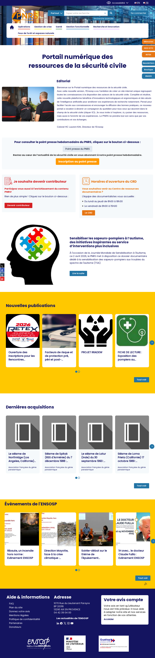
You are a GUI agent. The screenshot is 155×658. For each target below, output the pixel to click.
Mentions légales (19, 615)
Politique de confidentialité (24, 619)
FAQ (11, 603)
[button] (76, 372)
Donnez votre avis (19, 611)
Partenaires (15, 623)
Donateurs (15, 627)
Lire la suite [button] (78, 273)
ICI (93, 112)
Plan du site (15, 607)
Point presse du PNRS (77, 149)
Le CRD (88, 212)
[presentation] (152, 342)
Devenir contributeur (18, 205)
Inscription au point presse (77, 161)
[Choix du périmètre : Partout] (56, 13)
